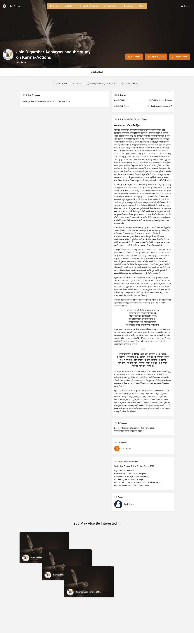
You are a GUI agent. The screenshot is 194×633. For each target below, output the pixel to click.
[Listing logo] (8, 54)
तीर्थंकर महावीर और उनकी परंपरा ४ (131, 431)
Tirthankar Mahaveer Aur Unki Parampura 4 (137, 428)
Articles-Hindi (97, 72)
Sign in (187, 6)
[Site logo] (5, 6)
